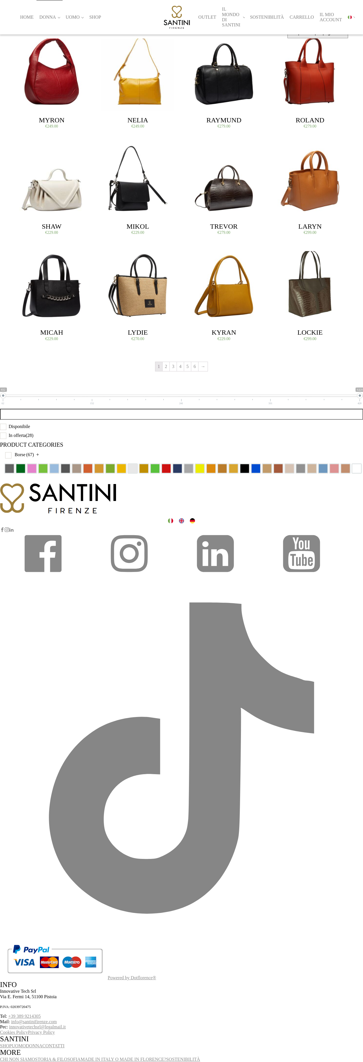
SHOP (6, 1045)
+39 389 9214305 (24, 1016)
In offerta (21, 435)
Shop (95, 17)
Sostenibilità (267, 17)
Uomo (72, 17)
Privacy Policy (41, 1032)
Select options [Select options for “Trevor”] (200, 151)
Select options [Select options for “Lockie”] (286, 257)
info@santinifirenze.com (34, 1021)
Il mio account (331, 17)
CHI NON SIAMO (17, 1059)
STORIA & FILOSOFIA (58, 1059)
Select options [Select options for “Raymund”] (200, 45)
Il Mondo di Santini (231, 17)
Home (27, 17)
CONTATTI (54, 1045)
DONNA (34, 1045)
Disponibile (19, 426)
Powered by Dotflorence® (132, 977)
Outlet (207, 17)
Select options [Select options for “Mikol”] (114, 151)
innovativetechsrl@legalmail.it (37, 1026)
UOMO (19, 1045)
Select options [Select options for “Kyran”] (200, 257)
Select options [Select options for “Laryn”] (286, 151)
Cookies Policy (14, 1032)
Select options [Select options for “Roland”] (286, 45)
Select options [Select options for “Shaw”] (28, 151)
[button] (43, 573)
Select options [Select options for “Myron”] (28, 45)
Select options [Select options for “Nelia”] (114, 45)
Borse (24, 454)
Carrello (302, 17)
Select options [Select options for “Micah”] (28, 257)
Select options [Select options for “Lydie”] (114, 257)
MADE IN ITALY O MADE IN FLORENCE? (123, 1059)
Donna (47, 17)
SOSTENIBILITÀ (183, 1059)
